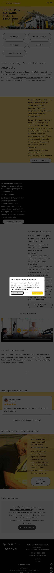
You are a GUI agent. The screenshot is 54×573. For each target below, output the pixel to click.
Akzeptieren (37, 293)
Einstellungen (17, 293)
